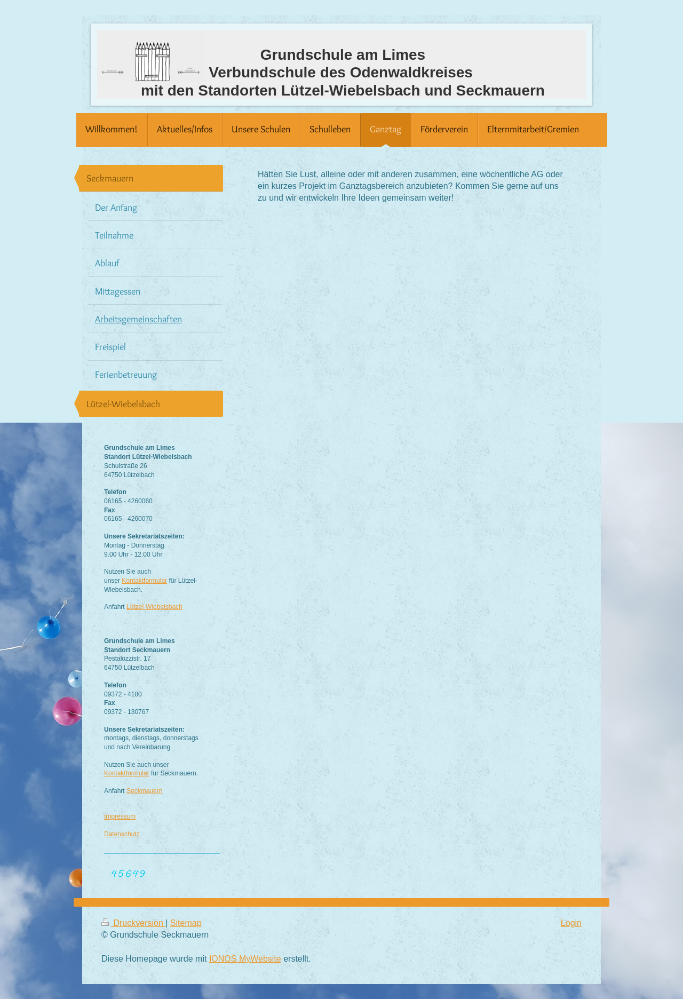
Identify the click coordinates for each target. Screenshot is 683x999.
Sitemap (186, 922)
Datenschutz (122, 834)
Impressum (120, 816)
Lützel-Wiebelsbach (154, 606)
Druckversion (133, 922)
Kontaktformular (144, 580)
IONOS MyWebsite (245, 958)
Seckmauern (144, 791)
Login (571, 922)
